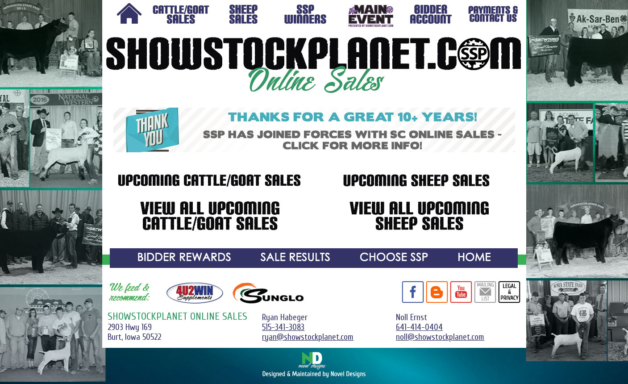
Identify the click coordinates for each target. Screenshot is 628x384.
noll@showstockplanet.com (440, 337)
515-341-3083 (283, 327)
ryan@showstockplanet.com (308, 337)
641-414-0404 (419, 327)
